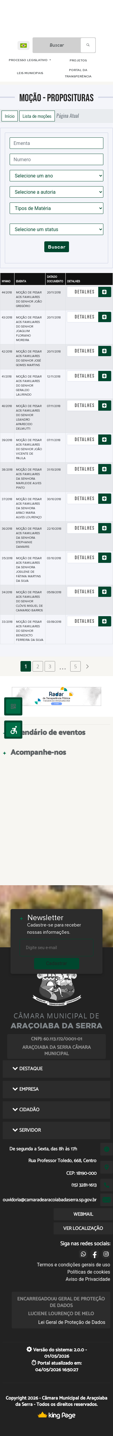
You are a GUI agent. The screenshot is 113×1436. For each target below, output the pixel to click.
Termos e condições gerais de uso (73, 1265)
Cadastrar (56, 963)
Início (9, 116)
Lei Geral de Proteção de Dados (71, 1322)
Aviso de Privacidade (88, 1279)
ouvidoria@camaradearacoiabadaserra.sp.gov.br (49, 1200)
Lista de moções (37, 116)
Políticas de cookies (88, 1272)
